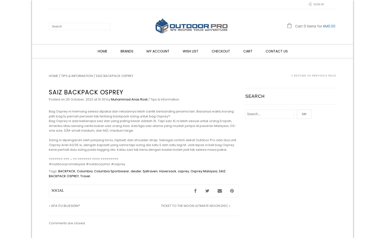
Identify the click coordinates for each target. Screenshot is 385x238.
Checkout (221, 51)
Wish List (191, 51)
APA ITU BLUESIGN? (65, 205)
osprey (183, 171)
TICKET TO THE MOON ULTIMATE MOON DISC (194, 205)
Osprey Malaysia (204, 171)
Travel (85, 176)
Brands (127, 51)
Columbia (85, 171)
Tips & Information (77, 76)
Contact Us (277, 51)
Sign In (318, 4)
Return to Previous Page (315, 75)
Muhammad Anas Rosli (129, 99)
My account (158, 51)
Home (103, 51)
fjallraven (150, 171)
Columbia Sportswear (111, 171)
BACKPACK (66, 171)
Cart (248, 51)
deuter (136, 171)
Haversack (167, 171)
